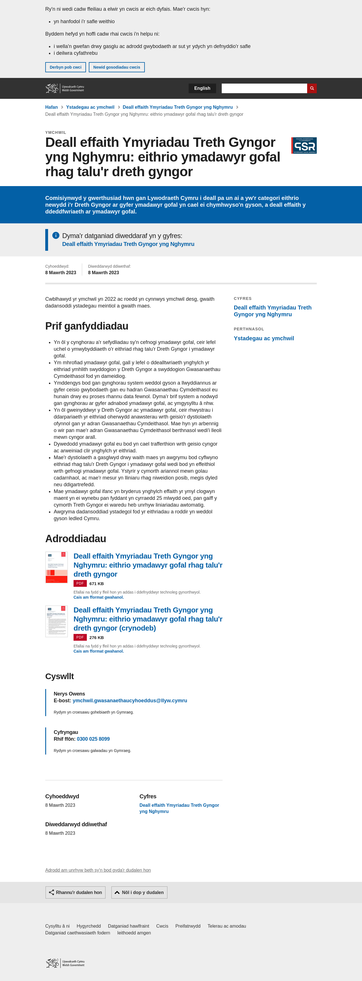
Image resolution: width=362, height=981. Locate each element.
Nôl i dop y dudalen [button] (143, 892)
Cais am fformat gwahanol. (99, 597)
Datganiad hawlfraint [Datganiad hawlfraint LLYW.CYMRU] (128, 926)
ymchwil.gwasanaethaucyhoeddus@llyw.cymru (130, 700)
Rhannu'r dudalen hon (79, 892)
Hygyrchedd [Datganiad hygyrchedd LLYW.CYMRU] (89, 926)
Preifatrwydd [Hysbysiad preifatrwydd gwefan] (188, 926)
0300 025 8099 (93, 739)
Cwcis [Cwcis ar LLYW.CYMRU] (162, 926)
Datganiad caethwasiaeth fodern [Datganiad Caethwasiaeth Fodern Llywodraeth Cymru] (77, 932)
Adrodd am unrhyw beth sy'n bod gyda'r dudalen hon (98, 870)
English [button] (202, 88)
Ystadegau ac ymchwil (90, 107)
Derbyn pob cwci (65, 67)
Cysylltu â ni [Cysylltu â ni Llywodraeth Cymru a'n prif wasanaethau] (57, 926)
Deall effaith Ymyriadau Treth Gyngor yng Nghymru (178, 107)
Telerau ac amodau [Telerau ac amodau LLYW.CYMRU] (227, 926)
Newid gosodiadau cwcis (116, 67)
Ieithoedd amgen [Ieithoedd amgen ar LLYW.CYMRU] (134, 932)
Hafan (51, 107)
